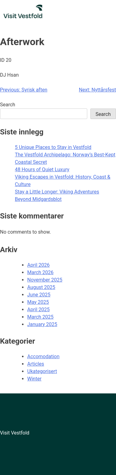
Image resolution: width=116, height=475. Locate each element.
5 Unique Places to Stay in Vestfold (53, 147)
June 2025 (38, 295)
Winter (34, 379)
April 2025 (38, 309)
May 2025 (38, 302)
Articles (35, 364)
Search (7, 105)
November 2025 (44, 280)
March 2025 (40, 317)
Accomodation (43, 356)
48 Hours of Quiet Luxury (42, 169)
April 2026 (38, 265)
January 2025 (42, 324)
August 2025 (41, 287)
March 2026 (40, 272)
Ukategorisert (42, 371)
